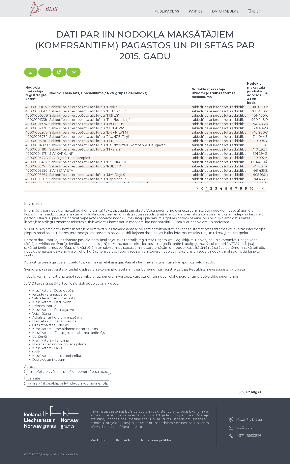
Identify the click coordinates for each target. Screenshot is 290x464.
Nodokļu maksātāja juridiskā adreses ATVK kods (256, 93)
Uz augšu (250, 392)
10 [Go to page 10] (252, 188)
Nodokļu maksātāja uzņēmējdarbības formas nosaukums (213, 93)
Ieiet (256, 11)
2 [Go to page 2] (211, 188)
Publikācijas (166, 11)
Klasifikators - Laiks (47, 348)
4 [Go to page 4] (221, 188)
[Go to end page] (262, 188)
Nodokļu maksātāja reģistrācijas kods (36, 93)
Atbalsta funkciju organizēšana (57, 317)
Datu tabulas (225, 11)
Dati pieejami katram (48, 360)
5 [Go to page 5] (226, 188)
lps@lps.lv (244, 428)
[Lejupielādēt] (30, 72)
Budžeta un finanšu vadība (54, 321)
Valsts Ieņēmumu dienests (53, 298)
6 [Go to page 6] (231, 188)
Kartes (195, 11)
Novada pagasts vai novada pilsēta (59, 344)
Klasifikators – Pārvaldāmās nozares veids (65, 329)
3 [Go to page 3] (216, 188)
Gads (36, 352)
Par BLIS (98, 440)
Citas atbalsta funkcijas (50, 325)
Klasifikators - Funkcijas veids (55, 310)
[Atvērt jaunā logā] (59, 72)
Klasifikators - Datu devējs (53, 291)
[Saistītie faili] (73, 72)
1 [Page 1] (206, 188)
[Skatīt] (45, 72)
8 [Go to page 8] (241, 188)
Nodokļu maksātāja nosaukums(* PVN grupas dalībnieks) (98, 93)
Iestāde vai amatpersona (51, 294)
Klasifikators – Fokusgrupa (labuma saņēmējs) (69, 333)
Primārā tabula (44, 306)
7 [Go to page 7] (236, 188)
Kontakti (123, 440)
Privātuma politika (156, 440)
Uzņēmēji (40, 337)
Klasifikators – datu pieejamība (56, 356)
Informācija (33, 203)
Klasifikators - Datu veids (51, 302)
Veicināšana (41, 314)
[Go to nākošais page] (257, 188)
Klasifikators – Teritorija (50, 340)
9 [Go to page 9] (246, 188)
